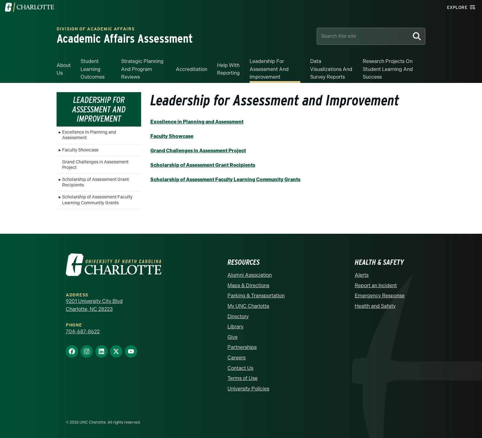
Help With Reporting (228, 69)
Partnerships (242, 347)
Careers (236, 358)
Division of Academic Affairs (96, 29)
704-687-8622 (83, 331)
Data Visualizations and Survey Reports (331, 69)
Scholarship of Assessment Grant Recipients (95, 182)
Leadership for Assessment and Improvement (269, 69)
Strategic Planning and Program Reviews (142, 69)
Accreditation (191, 69)
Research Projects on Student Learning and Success (388, 69)
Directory (238, 316)
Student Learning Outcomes (93, 69)
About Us (64, 69)
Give (232, 337)
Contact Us (240, 368)
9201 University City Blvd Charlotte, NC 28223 (94, 305)
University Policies (248, 389)
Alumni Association (249, 275)
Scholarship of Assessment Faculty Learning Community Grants (97, 199)
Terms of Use (242, 378)
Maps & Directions (248, 285)
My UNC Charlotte (248, 306)
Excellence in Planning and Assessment (196, 122)
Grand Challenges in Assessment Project (95, 164)
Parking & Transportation (256, 296)
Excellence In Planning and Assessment (89, 135)
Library (235, 327)
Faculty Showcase (80, 150)
